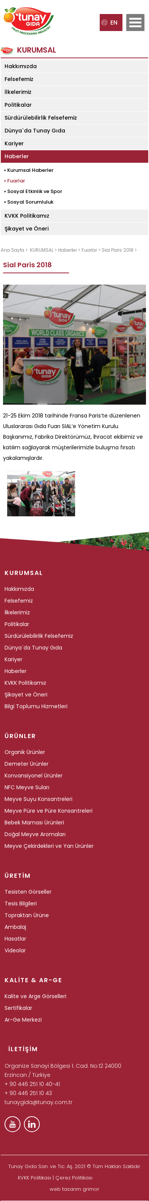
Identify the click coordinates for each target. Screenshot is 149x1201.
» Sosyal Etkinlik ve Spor (33, 191)
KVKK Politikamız (27, 216)
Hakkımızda (21, 66)
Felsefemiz (19, 79)
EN (110, 22)
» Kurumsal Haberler (28, 170)
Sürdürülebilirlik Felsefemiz (41, 118)
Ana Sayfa (13, 250)
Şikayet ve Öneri (27, 228)
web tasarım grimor (74, 1189)
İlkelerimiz (18, 92)
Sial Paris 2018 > (119, 250)
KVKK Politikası (34, 1177)
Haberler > (70, 250)
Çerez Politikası (74, 1177)
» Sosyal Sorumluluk (28, 202)
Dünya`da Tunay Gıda (35, 130)
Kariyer (14, 143)
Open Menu (135, 22)
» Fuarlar (14, 180)
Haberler (17, 156)
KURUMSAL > (44, 250)
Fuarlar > (92, 250)
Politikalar (18, 105)
